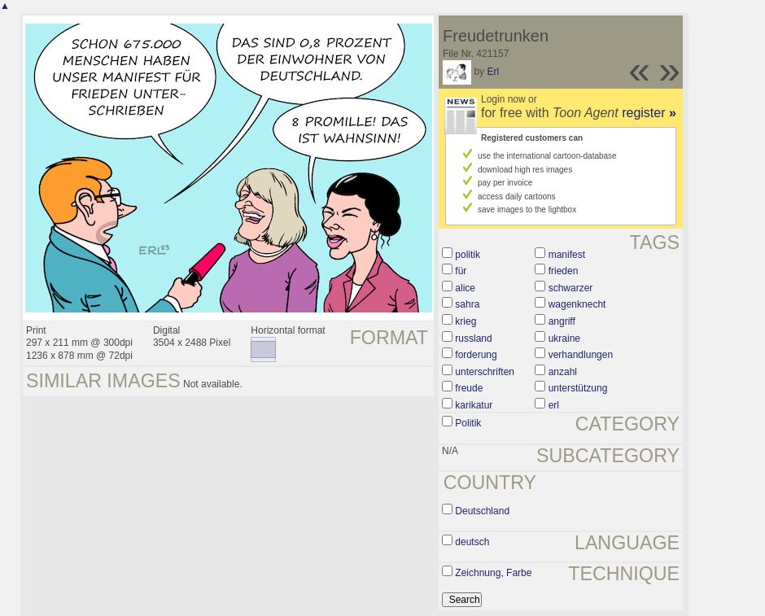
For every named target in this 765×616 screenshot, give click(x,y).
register (649, 113)
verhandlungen (581, 354)
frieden (564, 271)
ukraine (564, 338)
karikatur (473, 405)
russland (473, 338)
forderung (475, 354)
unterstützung (578, 388)
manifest (567, 254)
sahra (467, 304)
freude (469, 388)
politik (467, 254)
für (460, 271)
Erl (493, 71)
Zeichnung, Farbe (493, 573)
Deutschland (482, 511)
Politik (468, 423)
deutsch (472, 542)
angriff (562, 321)
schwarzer (571, 288)
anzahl (563, 372)
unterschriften (484, 372)
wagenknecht (577, 304)
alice (465, 288)
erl (554, 405)
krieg (465, 321)
